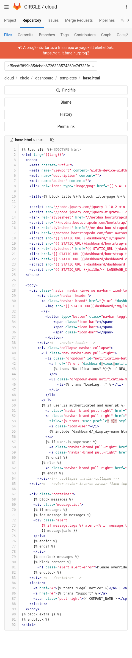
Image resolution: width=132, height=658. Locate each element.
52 (11, 416)
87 (11, 599)
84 (11, 583)
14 (11, 217)
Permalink (66, 126)
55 (11, 431)
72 (11, 520)
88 (11, 604)
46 (11, 384)
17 (11, 233)
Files (8, 35)
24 (11, 270)
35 (11, 327)
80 (11, 562)
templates (68, 78)
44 (11, 374)
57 (11, 442)
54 (11, 426)
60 (11, 458)
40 (11, 353)
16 (11, 228)
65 (11, 484)
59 (11, 452)
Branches (47, 35)
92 (11, 625)
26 (11, 280)
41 (11, 358)
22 (11, 259)
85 (11, 588)
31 (11, 306)
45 (11, 379)
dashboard (44, 78)
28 (11, 290)
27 (11, 285)
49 (11, 400)
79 (11, 557)
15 (11, 223)
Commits (26, 35)
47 (11, 390)
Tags (65, 35)
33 (11, 317)
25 (11, 275)
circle (24, 78)
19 (11, 243)
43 (11, 369)
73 (11, 525)
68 (11, 499)
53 (11, 421)
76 (11, 541)
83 (11, 578)
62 (11, 468)
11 (11, 202)
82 (11, 572)
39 (11, 348)
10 (11, 196)
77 (11, 546)
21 (11, 254)
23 (11, 264)
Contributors (85, 35)
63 (11, 473)
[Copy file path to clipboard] (52, 140)
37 (11, 337)
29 (11, 296)
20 (11, 249)
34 (11, 322)
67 (11, 494)
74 (11, 531)
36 (11, 332)
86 (11, 593)
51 (11, 411)
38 (11, 343)
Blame (66, 102)
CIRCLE (32, 7)
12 (11, 207)
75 (11, 536)
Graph (106, 35)
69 (11, 505)
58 (11, 447)
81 (11, 567)
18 (11, 238)
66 (11, 489)
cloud (51, 7)
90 (11, 614)
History (66, 114)
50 (11, 405)
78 (11, 552)
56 (11, 437)
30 (11, 301)
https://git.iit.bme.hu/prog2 (66, 53)
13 (11, 212)
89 (11, 609)
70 (11, 510)
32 (11, 311)
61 (11, 463)
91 (11, 619)
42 (11, 364)
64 (11, 478)
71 (11, 515)
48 (11, 395)
